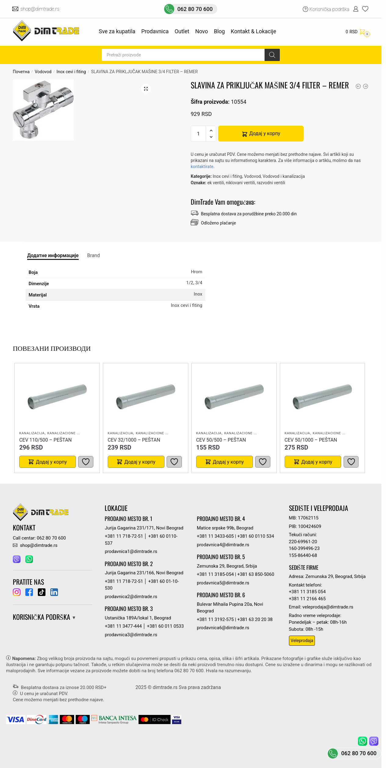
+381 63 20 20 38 (254, 619)
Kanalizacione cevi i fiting (73, 433)
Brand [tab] (93, 255)
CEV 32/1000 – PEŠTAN (134, 440)
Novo (201, 31)
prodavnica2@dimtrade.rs (131, 596)
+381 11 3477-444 (123, 626)
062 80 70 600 (195, 9)
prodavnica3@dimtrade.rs (131, 634)
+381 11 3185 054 (307, 591)
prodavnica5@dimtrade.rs (223, 583)
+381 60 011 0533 (165, 626)
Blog (219, 31)
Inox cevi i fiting (71, 71)
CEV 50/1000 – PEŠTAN (311, 440)
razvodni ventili (271, 182)
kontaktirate (202, 166)
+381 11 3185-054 (215, 574)
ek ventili (215, 182)
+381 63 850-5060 (255, 574)
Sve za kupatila (117, 31)
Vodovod (43, 71)
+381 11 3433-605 (215, 536)
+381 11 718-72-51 (124, 536)
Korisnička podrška (329, 9)
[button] (146, 89)
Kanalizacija (32, 433)
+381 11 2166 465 (307, 598)
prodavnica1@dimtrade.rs (131, 551)
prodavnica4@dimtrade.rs (223, 544)
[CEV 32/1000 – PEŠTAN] (145, 396)
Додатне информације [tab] (53, 255)
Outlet (182, 31)
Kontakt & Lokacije (253, 31)
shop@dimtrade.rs (40, 9)
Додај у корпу (264, 133)
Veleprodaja (302, 640)
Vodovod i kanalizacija (284, 176)
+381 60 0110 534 (255, 536)
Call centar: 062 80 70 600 (39, 538)
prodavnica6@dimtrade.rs (223, 627)
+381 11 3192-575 (215, 619)
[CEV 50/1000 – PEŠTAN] (322, 396)
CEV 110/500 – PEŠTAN (45, 440)
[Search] (272, 55)
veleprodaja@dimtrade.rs (327, 607)
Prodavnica (155, 31)
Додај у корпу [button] (51, 462)
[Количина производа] (198, 134)
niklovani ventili (240, 182)
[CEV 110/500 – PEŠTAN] (57, 396)
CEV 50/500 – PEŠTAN (221, 440)
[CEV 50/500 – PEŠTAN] (234, 396)
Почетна (21, 71)
